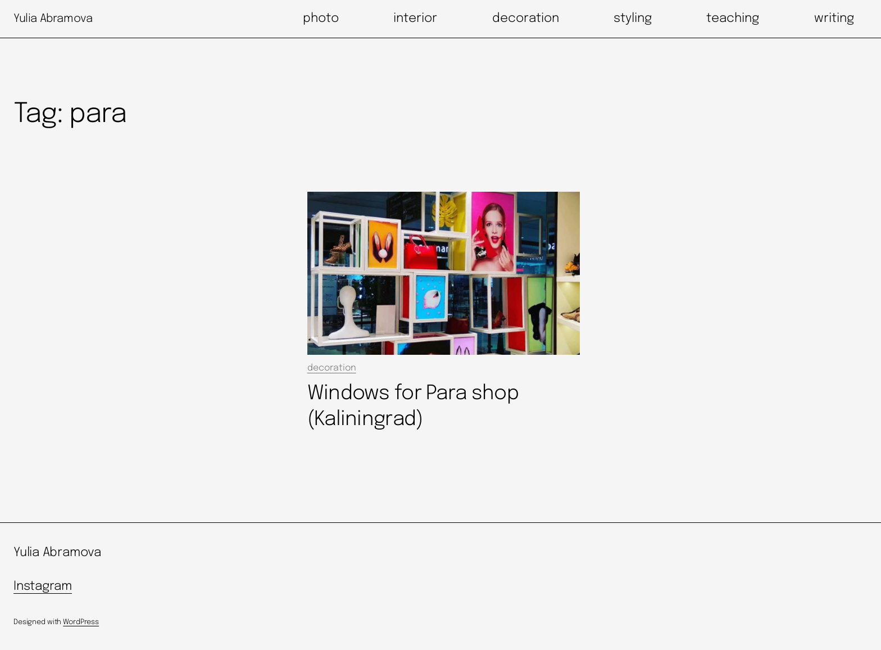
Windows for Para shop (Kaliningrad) (413, 406)
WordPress (81, 622)
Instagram (42, 586)
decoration (331, 368)
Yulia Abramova (52, 19)
